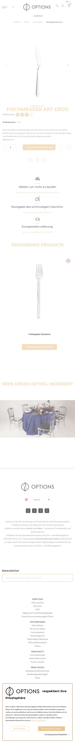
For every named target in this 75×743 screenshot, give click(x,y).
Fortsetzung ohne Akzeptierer (57, 734)
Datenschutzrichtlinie (38, 720)
